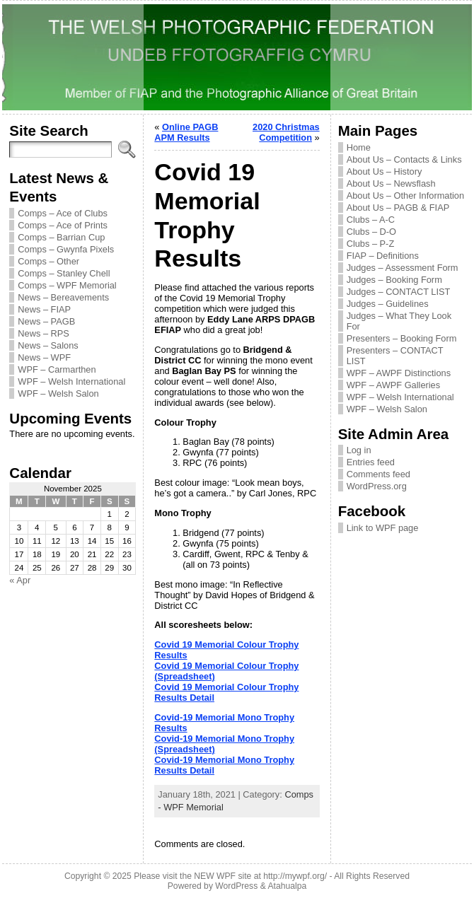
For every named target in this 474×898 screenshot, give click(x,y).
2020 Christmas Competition (286, 132)
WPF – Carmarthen (57, 369)
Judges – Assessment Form (402, 267)
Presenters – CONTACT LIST (395, 355)
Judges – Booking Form (394, 279)
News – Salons (48, 345)
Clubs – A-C (371, 219)
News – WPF (44, 357)
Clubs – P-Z (371, 243)
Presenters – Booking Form (402, 338)
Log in (359, 450)
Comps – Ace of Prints (63, 225)
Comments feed (378, 474)
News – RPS (43, 333)
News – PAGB (46, 321)
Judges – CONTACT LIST (399, 291)
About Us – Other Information (405, 195)
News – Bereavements (63, 297)
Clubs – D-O (371, 231)
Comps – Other (48, 261)
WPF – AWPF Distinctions (399, 373)
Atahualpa (286, 886)
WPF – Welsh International (71, 381)
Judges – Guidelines (388, 303)
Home (359, 147)
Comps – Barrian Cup (61, 237)
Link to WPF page (383, 528)
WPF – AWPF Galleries (394, 385)
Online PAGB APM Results (186, 132)
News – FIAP (44, 309)
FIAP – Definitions (383, 255)
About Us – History (384, 171)
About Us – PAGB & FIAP (398, 207)
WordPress (236, 886)
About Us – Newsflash (391, 183)
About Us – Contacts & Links (404, 159)
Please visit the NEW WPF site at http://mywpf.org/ (230, 876)
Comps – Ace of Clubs (63, 213)
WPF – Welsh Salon (58, 393)
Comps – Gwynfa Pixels (66, 249)
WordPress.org (377, 486)
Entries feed (371, 462)
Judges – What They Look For (399, 321)
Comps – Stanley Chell (64, 273)
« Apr (19, 580)
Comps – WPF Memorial (67, 285)
